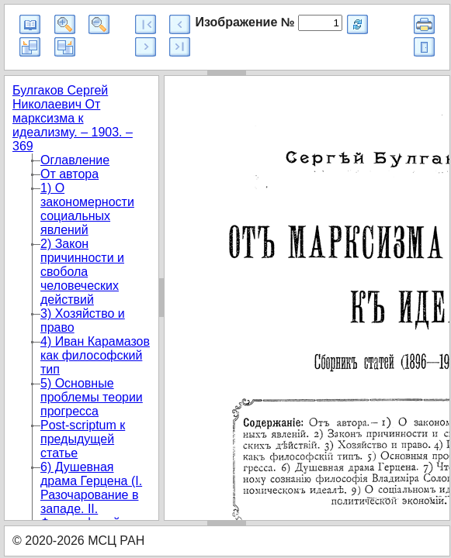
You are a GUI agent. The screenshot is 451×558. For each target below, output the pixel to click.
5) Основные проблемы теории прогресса (91, 397)
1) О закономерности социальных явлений (87, 208)
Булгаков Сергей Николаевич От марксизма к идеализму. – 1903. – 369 (72, 118)
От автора (69, 174)
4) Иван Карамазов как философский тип (95, 355)
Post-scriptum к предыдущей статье (82, 439)
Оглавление (74, 160)
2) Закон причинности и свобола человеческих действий (82, 271)
